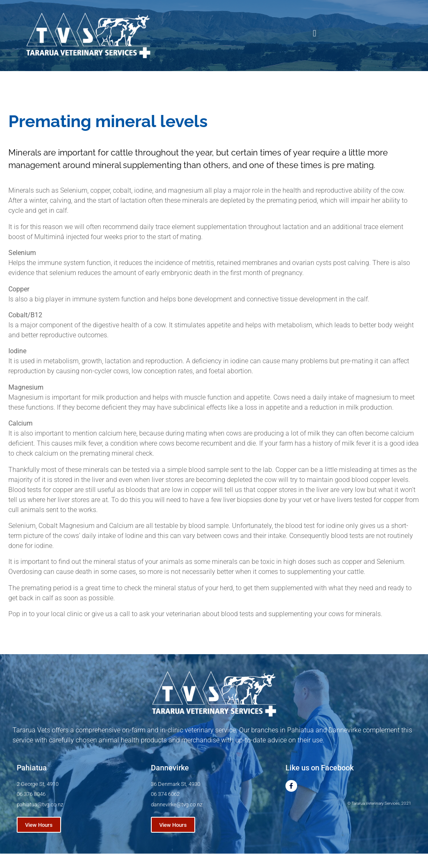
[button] (314, 34)
